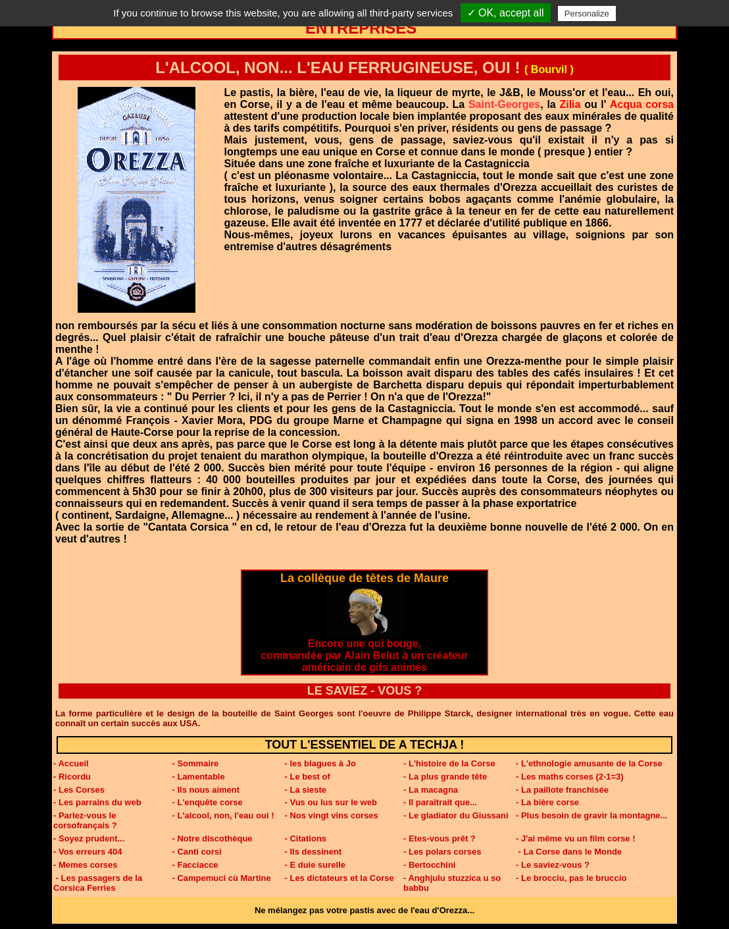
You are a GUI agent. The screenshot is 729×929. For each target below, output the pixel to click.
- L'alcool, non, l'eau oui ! (223, 815)
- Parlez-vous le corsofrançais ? (85, 820)
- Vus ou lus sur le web (331, 802)
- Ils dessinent (313, 852)
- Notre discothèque (212, 838)
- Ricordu (72, 777)
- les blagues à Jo (320, 763)
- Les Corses (79, 790)
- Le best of (307, 777)
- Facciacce (195, 865)
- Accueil (71, 763)
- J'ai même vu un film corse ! (576, 838)
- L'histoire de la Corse (449, 763)
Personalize (587, 13)
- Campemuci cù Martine (221, 878)
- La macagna (430, 790)
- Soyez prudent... (88, 838)
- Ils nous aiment (206, 790)
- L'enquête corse (207, 802)
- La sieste (306, 790)
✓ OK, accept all (505, 12)
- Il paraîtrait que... (440, 802)
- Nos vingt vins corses (331, 815)
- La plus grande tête (445, 777)
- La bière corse (547, 802)
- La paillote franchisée (562, 790)
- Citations (306, 838)
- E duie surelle (315, 865)
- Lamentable (198, 777)
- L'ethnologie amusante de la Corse (589, 763)
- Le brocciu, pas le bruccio (571, 878)
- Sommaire (195, 763)
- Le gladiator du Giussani (456, 815)
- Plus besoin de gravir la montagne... (591, 815)
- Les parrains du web (97, 802)
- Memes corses (85, 865)
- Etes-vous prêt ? (439, 838)
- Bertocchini (429, 865)
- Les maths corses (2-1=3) (570, 777)
